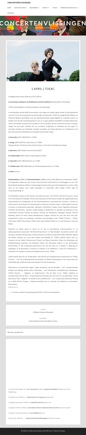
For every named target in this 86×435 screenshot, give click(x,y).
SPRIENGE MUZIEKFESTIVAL (68, 8)
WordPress (47, 431)
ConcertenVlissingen (18, 2)
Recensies (10, 13)
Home (9, 8)
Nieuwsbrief (34, 8)
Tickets (54, 8)
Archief (45, 8)
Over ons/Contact (20, 8)
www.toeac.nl (13, 287)
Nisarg (62, 431)
